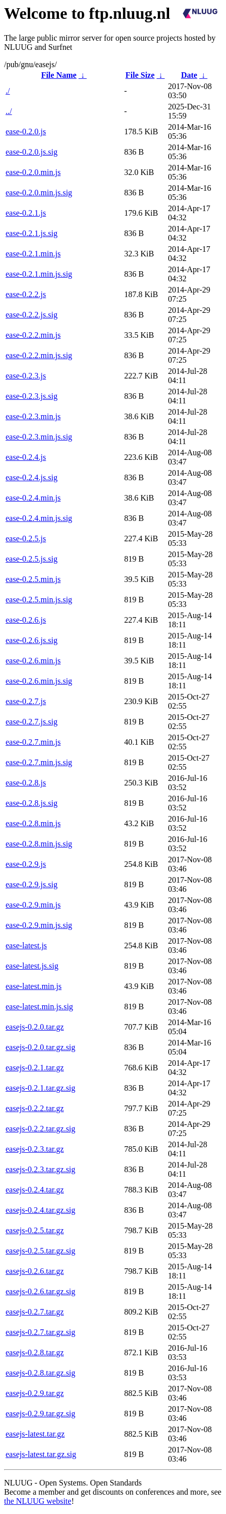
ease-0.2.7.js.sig (31, 721)
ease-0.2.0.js (26, 131)
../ (9, 111)
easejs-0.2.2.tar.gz (35, 1108)
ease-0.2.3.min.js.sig (39, 436)
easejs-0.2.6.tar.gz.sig (40, 1291)
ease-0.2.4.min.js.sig (39, 518)
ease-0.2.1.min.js (33, 253)
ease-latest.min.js (33, 986)
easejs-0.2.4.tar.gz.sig (40, 1210)
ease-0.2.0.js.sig (31, 152)
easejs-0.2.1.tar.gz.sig (40, 1088)
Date (189, 75)
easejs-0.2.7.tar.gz (35, 1311)
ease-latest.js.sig (32, 966)
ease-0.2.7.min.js (33, 742)
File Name (59, 75)
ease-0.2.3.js (26, 375)
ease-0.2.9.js (26, 864)
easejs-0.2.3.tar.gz (35, 1149)
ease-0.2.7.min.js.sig (39, 762)
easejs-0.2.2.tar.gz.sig (40, 1128)
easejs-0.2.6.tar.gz (35, 1271)
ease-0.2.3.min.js (33, 416)
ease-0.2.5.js (26, 538)
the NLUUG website (37, 1501)
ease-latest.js (26, 945)
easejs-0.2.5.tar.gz (35, 1230)
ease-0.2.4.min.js (33, 497)
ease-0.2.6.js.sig (31, 640)
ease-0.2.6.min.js (33, 660)
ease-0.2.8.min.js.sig (39, 843)
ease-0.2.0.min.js (33, 172)
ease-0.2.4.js (26, 457)
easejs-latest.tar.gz (35, 1434)
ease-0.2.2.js (26, 294)
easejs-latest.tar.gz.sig (41, 1454)
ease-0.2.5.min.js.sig (39, 599)
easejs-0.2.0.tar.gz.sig (40, 1047)
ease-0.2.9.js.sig (31, 884)
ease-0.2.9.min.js (33, 904)
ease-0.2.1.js (26, 213)
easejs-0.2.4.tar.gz (35, 1189)
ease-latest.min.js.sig (39, 1006)
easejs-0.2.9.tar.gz (35, 1393)
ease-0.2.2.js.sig (31, 314)
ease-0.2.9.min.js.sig (39, 925)
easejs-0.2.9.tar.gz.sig (40, 1413)
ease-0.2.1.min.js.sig (39, 274)
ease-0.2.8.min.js (33, 823)
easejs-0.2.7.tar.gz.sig (40, 1332)
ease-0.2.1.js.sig (31, 233)
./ (8, 90)
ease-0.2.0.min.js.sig (39, 192)
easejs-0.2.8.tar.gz (35, 1352)
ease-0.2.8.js (26, 782)
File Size (139, 75)
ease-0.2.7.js (26, 701)
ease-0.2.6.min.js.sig (39, 681)
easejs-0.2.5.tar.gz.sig (40, 1250)
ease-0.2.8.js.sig (31, 803)
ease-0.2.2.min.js (33, 335)
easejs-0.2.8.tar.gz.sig (40, 1373)
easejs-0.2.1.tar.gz (35, 1067)
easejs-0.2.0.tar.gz (35, 1027)
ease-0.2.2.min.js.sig (39, 355)
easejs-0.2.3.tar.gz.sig (40, 1169)
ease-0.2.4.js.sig (31, 477)
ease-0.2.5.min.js (33, 579)
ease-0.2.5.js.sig (31, 559)
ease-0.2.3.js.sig (31, 396)
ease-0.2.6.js (26, 620)
